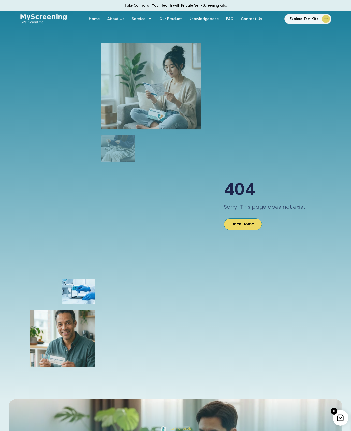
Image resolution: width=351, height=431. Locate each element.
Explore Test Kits (304, 16)
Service (142, 15)
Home (94, 15)
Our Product (170, 15)
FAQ (230, 15)
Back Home (243, 224)
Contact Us (251, 15)
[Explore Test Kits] (326, 16)
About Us (115, 15)
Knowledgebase (204, 15)
